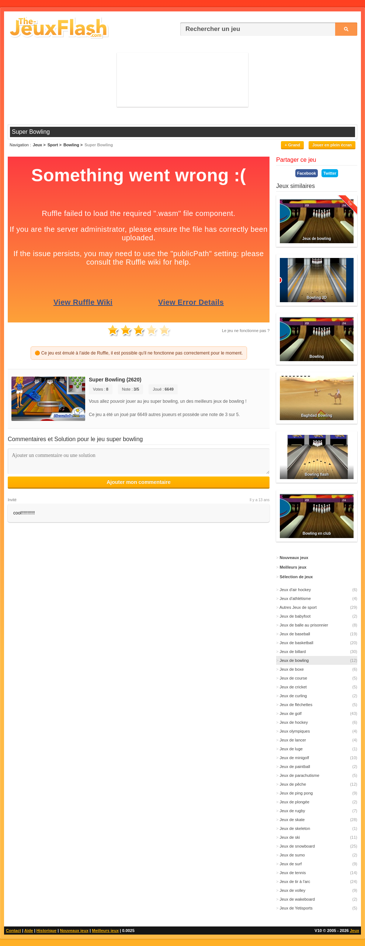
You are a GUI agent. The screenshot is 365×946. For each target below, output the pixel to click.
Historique (46, 930)
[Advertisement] (182, 79)
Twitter (329, 173)
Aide (28, 930)
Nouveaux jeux (74, 930)
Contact (13, 930)
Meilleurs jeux (105, 930)
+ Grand (292, 145)
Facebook (306, 173)
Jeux (354, 930)
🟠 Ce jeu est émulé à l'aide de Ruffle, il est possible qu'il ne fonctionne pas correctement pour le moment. (139, 353)
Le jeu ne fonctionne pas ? (246, 330)
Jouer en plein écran (332, 145)
